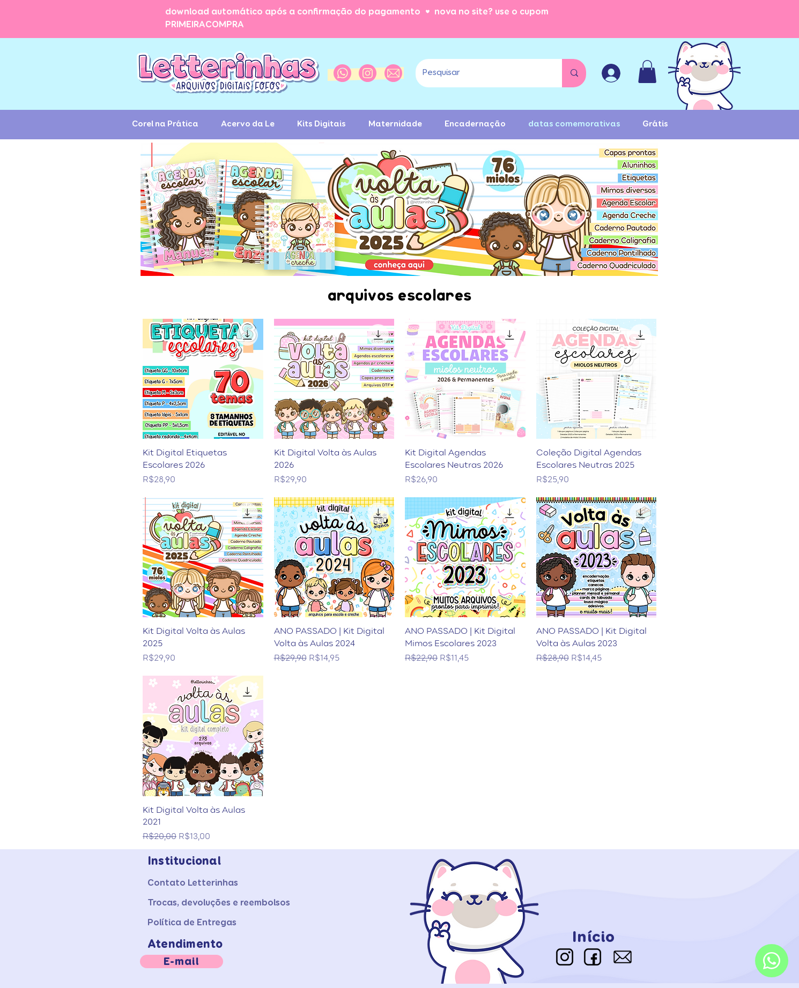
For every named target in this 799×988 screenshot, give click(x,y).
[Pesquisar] (480, 73)
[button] (647, 71)
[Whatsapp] (771, 960)
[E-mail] (181, 961)
